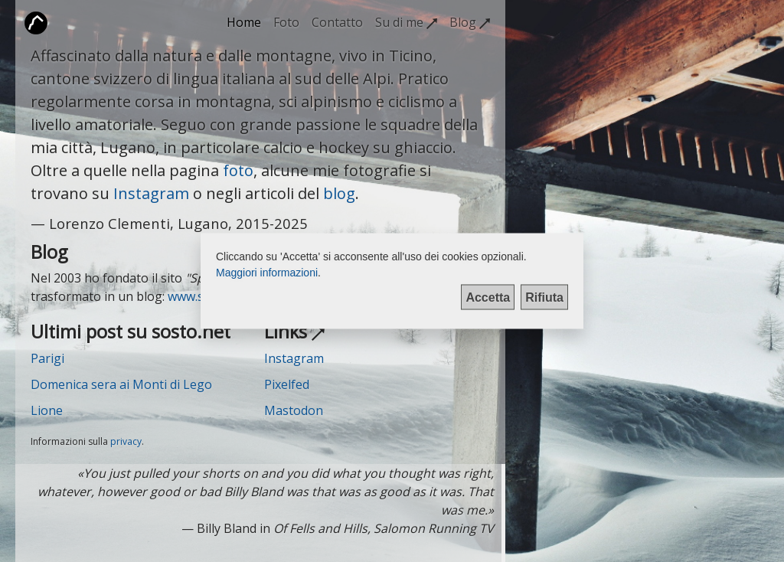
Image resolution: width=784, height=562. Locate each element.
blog (339, 193)
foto (238, 170)
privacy (126, 441)
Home (244, 22)
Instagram (151, 193)
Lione (47, 410)
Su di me (406, 22)
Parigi (47, 358)
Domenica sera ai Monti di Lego (121, 384)
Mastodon (293, 410)
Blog (469, 22)
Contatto (337, 22)
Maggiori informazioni (267, 272)
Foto (286, 22)
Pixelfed (286, 384)
